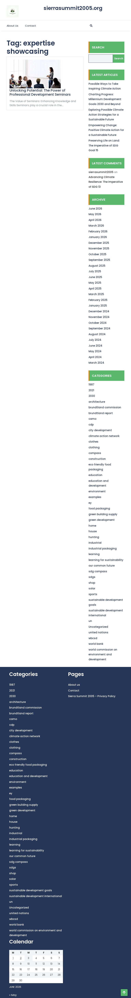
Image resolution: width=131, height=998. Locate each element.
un (90, 621)
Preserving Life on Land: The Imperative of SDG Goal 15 (104, 145)
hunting (94, 537)
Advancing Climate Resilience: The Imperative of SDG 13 (106, 182)
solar (92, 588)
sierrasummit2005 (101, 172)
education (95, 475)
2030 (92, 396)
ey (90, 503)
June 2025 (95, 277)
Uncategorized (98, 627)
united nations (98, 632)
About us (12, 25)
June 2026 (95, 208)
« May (13, 995)
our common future (102, 565)
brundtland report (101, 413)
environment (97, 491)
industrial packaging (103, 548)
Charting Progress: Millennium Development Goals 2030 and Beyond (105, 99)
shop (92, 583)
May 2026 (95, 214)
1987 (91, 384)
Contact (30, 25)
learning (94, 554)
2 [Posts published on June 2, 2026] (20, 958)
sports (93, 594)
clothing (94, 447)
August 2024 (97, 334)
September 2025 (99, 260)
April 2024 (95, 357)
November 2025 (99, 248)
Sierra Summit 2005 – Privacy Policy (91, 696)
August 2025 (97, 265)
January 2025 (98, 305)
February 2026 (98, 231)
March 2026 (96, 225)
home (92, 525)
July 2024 (95, 340)
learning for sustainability (106, 560)
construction (97, 459)
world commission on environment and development (103, 654)
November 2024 (99, 317)
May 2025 (95, 283)
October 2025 (97, 254)
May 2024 (95, 351)
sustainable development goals (30, 890)
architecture (97, 402)
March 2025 (96, 294)
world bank (96, 644)
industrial (95, 543)
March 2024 (96, 362)
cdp (91, 424)
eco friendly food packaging (28, 764)
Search (98, 47)
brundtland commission (105, 407)
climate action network (104, 436)
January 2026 (98, 237)
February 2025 (98, 300)
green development (102, 520)
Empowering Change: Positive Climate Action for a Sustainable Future (106, 130)
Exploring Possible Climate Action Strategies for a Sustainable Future (106, 114)
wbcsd (93, 638)
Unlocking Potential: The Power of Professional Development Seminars (40, 92)
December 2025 (99, 243)
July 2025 (95, 271)
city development (100, 430)
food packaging (99, 508)
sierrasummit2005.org (72, 8)
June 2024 (95, 345)
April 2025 (95, 288)
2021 (91, 390)
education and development (28, 776)
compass (95, 453)
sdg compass (98, 571)
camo (92, 419)
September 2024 (99, 328)
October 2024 (98, 323)
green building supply (103, 514)
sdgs (92, 577)
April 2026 (95, 220)
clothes (93, 441)
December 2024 (99, 311)
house (93, 531)
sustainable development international (35, 896)
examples (95, 497)
